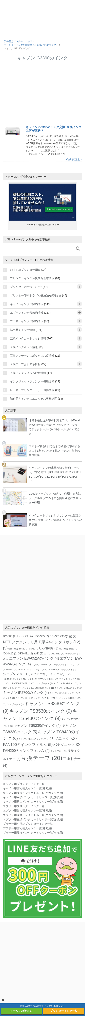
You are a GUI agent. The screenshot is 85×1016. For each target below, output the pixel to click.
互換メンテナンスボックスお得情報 (32, 355)
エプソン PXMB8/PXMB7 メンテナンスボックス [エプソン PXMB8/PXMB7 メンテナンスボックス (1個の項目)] (28, 683)
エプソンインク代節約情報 (26, 312)
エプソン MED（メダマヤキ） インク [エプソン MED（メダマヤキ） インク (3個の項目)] (35, 674)
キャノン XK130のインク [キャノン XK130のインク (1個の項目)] (32, 739)
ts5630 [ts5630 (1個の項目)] (23, 648)
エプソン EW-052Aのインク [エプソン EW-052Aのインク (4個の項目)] (34, 658)
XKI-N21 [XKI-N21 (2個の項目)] (25, 653)
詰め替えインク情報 (22, 329)
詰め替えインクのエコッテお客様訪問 (33, 398)
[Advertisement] (42, 95)
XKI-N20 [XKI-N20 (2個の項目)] (10, 653)
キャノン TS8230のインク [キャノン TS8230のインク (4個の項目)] (37, 725)
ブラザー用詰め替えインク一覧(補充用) (27, 828)
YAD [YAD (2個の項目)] (38, 653)
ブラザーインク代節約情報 (26, 321)
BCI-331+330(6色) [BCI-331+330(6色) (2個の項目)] (63, 636)
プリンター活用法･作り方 (26, 287)
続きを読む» (74, 159)
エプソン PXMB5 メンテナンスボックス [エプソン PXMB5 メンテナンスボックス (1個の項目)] (59, 679)
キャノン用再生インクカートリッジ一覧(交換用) (33, 801)
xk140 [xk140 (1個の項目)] (63, 648)
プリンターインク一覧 (64, 1011)
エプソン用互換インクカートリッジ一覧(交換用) (33, 819)
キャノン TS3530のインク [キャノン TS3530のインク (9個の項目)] (40, 711)
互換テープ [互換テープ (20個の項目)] (41, 758)
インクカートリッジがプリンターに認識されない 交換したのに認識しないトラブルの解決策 (55, 520)
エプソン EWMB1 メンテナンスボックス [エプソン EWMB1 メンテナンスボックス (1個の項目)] (53, 664)
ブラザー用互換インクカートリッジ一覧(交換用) (33, 832)
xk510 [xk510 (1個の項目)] (73, 648)
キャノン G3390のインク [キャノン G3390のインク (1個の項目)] (68, 688)
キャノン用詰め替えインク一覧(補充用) (27, 788)
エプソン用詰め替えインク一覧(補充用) (27, 810)
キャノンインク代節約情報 (26, 304)
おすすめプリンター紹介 (25, 269)
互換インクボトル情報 (24, 347)
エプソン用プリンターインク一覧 (23, 806)
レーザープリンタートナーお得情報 (32, 390)
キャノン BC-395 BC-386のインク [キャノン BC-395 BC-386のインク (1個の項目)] (36, 688)
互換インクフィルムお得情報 (28, 372)
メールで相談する (21, 1011)
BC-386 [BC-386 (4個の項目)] (26, 636)
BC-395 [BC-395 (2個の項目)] (42, 636)
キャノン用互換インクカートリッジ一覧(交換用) (33, 797)
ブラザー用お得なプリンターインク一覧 (28, 823)
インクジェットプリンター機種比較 (32, 381)
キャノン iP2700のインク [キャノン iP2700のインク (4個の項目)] (26, 693)
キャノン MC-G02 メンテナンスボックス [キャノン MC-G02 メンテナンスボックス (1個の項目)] (37, 698)
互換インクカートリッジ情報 (28, 338)
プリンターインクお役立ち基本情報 (32, 278)
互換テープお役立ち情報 (25, 364)
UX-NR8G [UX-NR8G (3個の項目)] (48, 648)
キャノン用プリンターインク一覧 (23, 784)
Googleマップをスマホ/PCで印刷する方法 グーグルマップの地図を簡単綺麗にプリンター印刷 (55, 498)
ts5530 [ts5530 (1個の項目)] (13, 648)
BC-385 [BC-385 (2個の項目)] (9, 636)
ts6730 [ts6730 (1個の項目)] (33, 648)
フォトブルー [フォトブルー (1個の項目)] (58, 751)
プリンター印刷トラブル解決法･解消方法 (35, 295)
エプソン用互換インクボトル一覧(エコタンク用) (33, 815)
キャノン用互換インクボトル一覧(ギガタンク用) (33, 792)
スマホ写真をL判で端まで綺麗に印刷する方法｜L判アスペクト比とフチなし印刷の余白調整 (54, 451)
